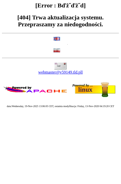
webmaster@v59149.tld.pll (60, 72)
